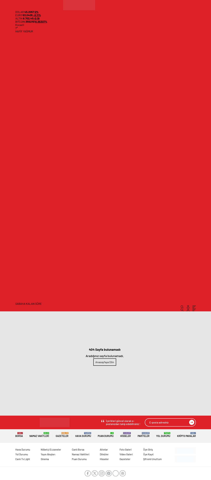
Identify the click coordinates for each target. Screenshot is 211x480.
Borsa (19, 434)
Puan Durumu (106, 434)
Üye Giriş (148, 449)
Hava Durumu (83, 434)
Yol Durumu (163, 434)
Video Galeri (126, 454)
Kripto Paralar (186, 434)
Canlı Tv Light (22, 459)
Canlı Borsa (78, 449)
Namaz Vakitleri (39, 434)
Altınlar (104, 449)
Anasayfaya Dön (104, 362)
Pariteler (144, 434)
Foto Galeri (125, 449)
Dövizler (104, 454)
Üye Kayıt (148, 454)
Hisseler (125, 434)
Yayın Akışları (48, 454)
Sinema (45, 459)
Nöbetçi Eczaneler (51, 449)
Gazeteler (62, 434)
